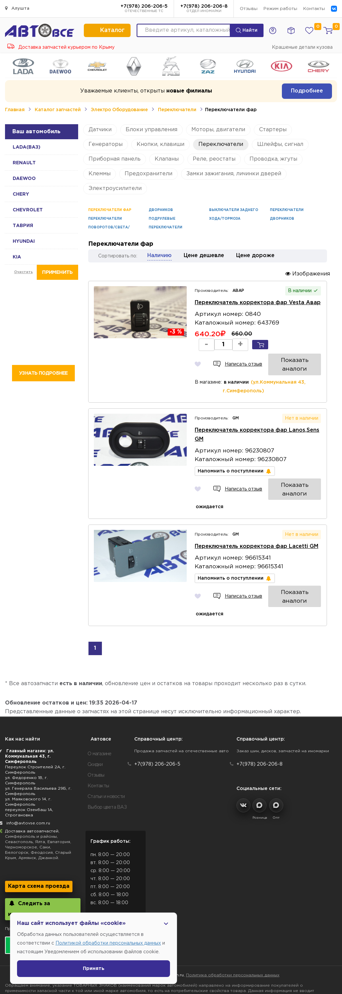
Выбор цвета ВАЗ (107, 752)
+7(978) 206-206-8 (203, 9)
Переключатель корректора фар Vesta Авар (256, 300)
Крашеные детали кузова (302, 47)
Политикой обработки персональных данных (108, 943)
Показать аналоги (295, 346)
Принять (94, 969)
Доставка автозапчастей (31, 776)
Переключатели (177, 110)
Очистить (23, 272)
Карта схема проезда (38, 830)
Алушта (17, 8)
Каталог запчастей (57, 110)
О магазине (100, 699)
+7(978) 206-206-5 (144, 9)
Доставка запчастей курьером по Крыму (61, 47)
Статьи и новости (106, 741)
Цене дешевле (204, 255)
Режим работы (280, 9)
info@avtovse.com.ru (28, 768)
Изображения (307, 273)
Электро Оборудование (119, 110)
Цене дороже (255, 255)
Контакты (314, 9)
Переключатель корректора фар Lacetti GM (255, 503)
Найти (247, 30)
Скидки (95, 709)
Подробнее (307, 90)
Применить (57, 272)
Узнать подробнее (43, 373)
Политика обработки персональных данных (233, 920)
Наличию (159, 255)
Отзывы (249, 9)
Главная (14, 110)
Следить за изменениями (29, 853)
